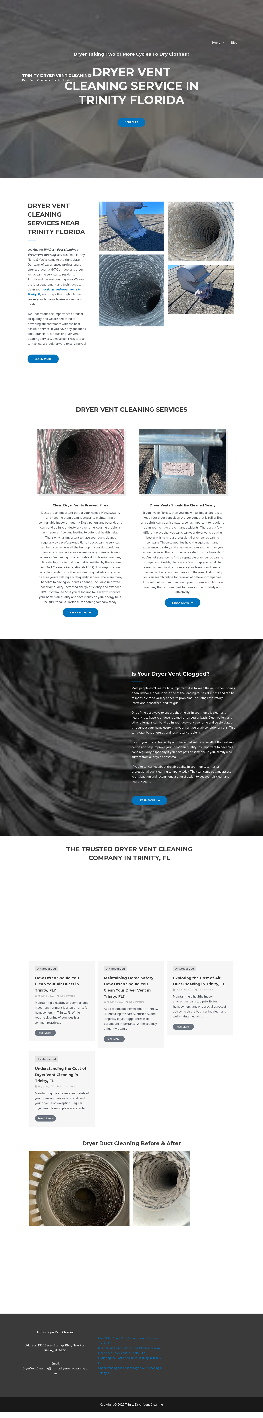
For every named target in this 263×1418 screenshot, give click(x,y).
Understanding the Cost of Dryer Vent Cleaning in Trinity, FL (60, 1080)
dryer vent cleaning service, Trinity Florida (131, 1281)
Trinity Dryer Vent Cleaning (56, 75)
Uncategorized (47, 969)
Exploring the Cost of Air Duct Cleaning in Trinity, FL (198, 984)
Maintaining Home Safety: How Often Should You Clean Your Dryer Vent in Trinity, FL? (130, 990)
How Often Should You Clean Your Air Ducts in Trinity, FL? (62, 984)
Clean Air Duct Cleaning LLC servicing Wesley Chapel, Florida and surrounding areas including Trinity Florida (129, 907)
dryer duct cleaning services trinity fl (207, 1361)
